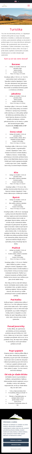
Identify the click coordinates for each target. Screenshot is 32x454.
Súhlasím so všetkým (16, 440)
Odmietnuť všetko (16, 444)
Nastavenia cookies (16, 449)
